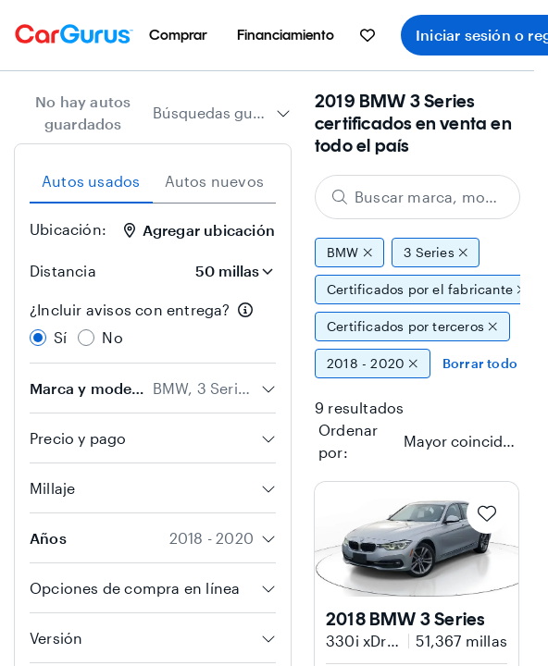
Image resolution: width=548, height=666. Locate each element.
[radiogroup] (153, 324)
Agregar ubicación (199, 230)
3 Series (435, 252)
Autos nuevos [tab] (214, 181)
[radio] (38, 337)
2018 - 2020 (372, 363)
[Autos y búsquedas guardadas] (367, 35)
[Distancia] (229, 271)
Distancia (63, 270)
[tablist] (153, 181)
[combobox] (222, 113)
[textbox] (461, 441)
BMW (349, 252)
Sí (60, 337)
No (112, 337)
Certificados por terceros (412, 326)
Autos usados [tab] (91, 181)
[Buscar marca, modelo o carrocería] (417, 197)
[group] (417, 308)
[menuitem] (178, 35)
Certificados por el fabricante (427, 289)
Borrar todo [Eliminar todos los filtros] (479, 363)
